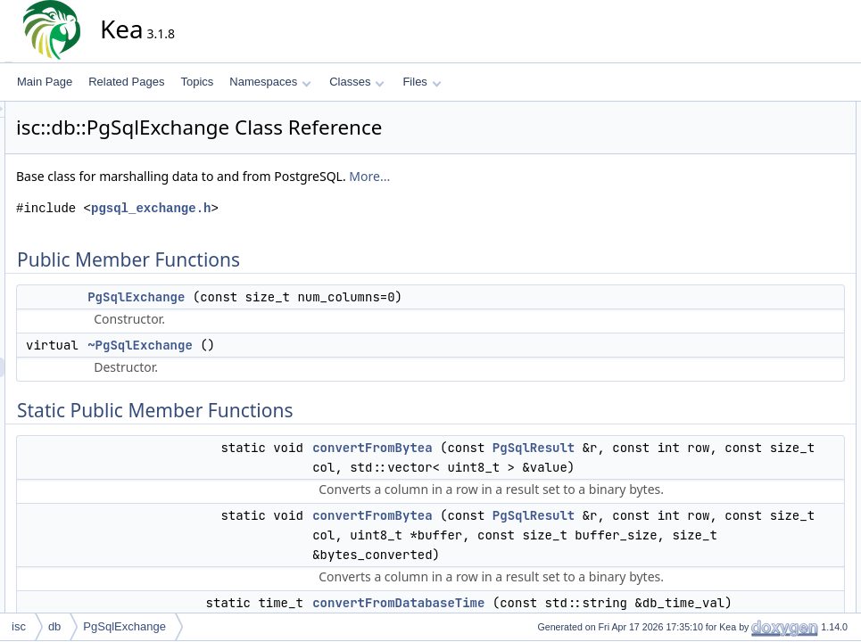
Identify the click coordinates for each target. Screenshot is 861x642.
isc (19, 626)
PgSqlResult (514, 467)
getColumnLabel (777, 347)
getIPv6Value (770, 523)
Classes (357, 81)
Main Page (44, 81)
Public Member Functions (784, 111)
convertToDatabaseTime (797, 288)
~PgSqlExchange (300, 345)
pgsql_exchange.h (311, 208)
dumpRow (763, 327)
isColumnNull (770, 602)
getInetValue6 (771, 504)
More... (530, 176)
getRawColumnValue (789, 543)
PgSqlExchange (296, 297)
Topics (196, 81)
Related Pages (126, 81)
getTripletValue (774, 562)
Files (421, 81)
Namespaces (269, 81)
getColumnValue (778, 366)
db (54, 626)
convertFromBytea (532, 448)
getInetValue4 (771, 484)
